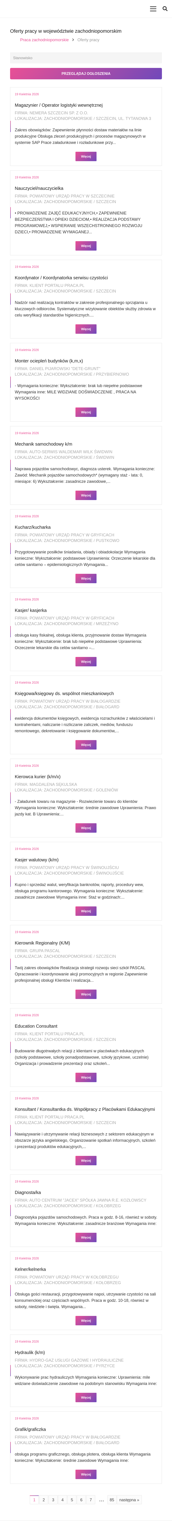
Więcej (86, 157)
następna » (129, 1500)
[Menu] (153, 9)
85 (112, 1500)
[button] (165, 9)
